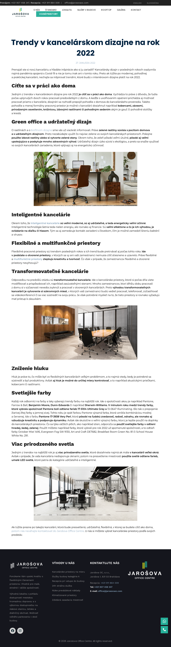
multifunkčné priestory (28, 259)
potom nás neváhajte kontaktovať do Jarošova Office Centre (48, 531)
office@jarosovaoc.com (76, 3)
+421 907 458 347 (20, 3)
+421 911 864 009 (51, 3)
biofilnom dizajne (41, 130)
